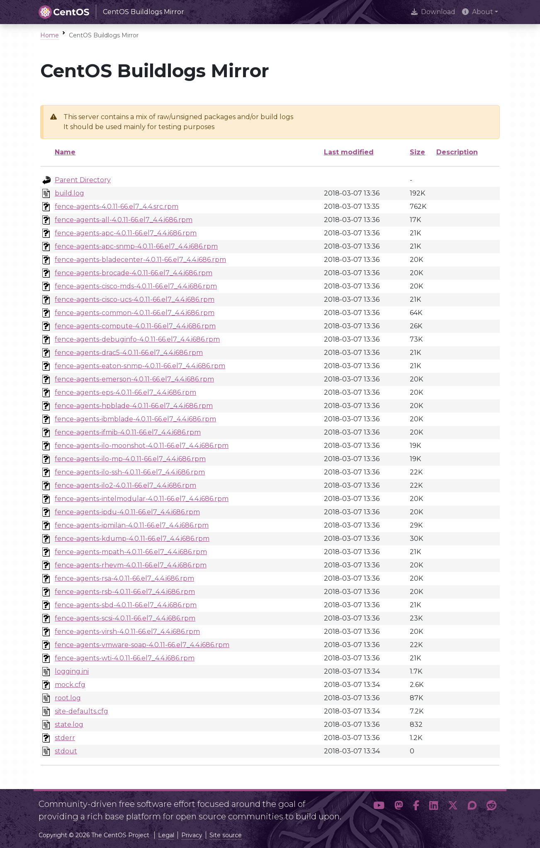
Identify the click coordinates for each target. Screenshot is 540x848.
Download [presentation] (433, 12)
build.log (69, 193)
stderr (65, 738)
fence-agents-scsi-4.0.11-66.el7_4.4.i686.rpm (125, 618)
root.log (68, 698)
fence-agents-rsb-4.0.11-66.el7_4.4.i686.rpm (125, 592)
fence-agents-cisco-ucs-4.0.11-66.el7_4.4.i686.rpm (134, 299)
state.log (69, 724)
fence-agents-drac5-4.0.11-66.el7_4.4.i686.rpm (129, 353)
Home (49, 35)
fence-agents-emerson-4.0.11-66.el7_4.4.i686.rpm (134, 379)
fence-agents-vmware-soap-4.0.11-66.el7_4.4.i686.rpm (142, 645)
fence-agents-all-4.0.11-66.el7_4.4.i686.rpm (123, 220)
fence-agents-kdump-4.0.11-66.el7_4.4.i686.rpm (132, 539)
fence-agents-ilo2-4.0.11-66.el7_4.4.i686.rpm (125, 485)
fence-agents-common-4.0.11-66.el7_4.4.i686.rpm (134, 313)
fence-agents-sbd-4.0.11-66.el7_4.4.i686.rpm (126, 605)
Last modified (349, 152)
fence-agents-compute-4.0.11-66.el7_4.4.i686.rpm (135, 326)
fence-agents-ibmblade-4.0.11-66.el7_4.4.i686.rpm (135, 419)
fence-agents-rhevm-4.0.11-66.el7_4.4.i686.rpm (131, 565)
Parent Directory (83, 180)
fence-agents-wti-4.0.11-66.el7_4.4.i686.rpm (125, 658)
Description (457, 152)
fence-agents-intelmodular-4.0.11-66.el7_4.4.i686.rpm (142, 499)
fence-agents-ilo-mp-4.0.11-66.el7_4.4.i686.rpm (130, 459)
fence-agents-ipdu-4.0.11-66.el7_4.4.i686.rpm (127, 512)
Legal (166, 835)
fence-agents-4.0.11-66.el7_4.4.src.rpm (116, 206)
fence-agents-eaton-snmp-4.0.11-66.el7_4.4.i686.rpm (140, 366)
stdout (66, 751)
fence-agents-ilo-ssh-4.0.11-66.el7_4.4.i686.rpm (130, 472)
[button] (378, 807)
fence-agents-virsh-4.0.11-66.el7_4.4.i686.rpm (127, 631)
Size (417, 152)
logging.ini (72, 671)
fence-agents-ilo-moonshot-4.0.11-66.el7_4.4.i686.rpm (142, 446)
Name (65, 152)
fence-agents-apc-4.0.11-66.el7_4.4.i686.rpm (126, 233)
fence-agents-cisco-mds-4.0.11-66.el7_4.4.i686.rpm (136, 286)
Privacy (191, 835)
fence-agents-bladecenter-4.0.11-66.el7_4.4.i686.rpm (140, 260)
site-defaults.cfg (81, 711)
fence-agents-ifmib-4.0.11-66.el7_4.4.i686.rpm (128, 432)
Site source (225, 835)
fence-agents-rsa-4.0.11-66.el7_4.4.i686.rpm (124, 578)
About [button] (477, 12)
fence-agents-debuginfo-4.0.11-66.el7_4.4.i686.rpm (137, 339)
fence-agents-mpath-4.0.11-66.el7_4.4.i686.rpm (131, 552)
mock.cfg (70, 685)
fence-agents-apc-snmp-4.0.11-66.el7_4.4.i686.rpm (136, 246)
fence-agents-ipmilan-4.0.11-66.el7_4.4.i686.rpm (132, 525)
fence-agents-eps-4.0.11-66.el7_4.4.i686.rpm (125, 392)
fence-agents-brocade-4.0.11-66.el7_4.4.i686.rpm (133, 273)
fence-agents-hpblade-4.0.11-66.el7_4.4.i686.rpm (134, 406)
